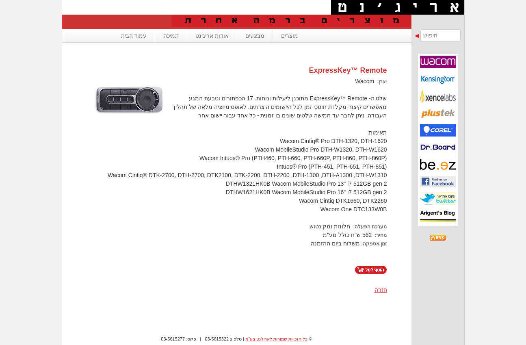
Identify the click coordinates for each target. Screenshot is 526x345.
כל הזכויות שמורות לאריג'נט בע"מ (276, 338)
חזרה (380, 289)
